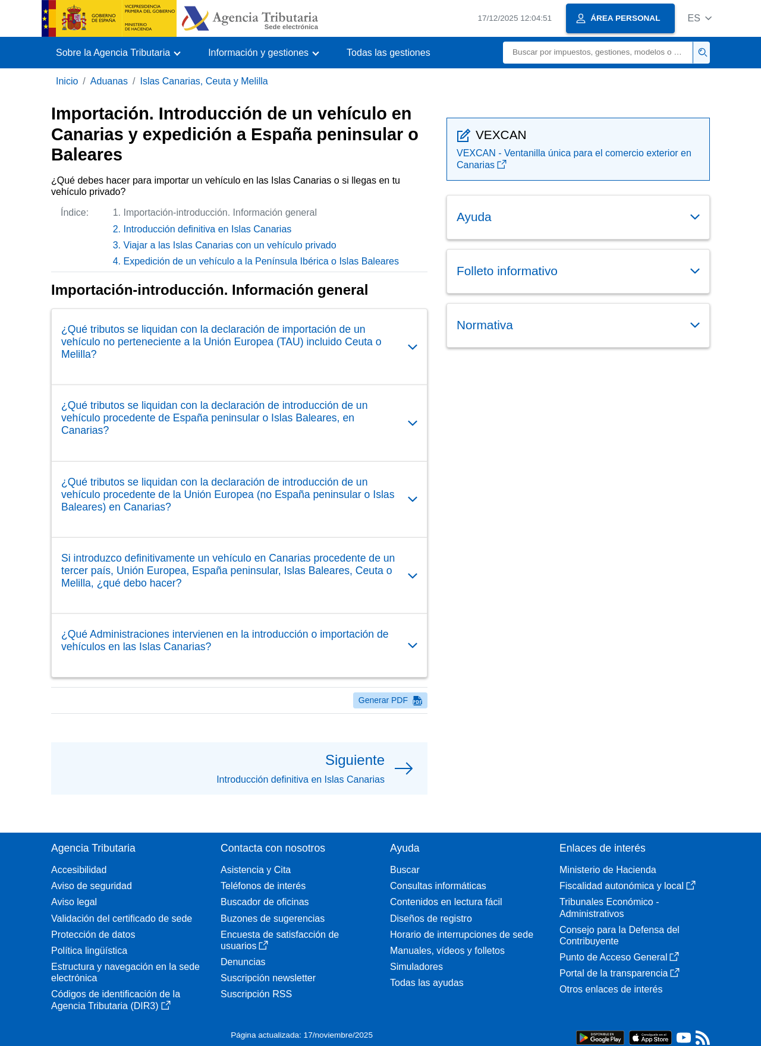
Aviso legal (74, 902)
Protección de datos (93, 935)
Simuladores (416, 967)
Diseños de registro (431, 918)
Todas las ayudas (427, 983)
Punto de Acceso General (619, 957)
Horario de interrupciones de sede (461, 935)
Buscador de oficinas (265, 902)
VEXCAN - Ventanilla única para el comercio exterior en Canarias (574, 158)
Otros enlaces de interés (610, 989)
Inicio (67, 81)
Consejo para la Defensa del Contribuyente (619, 935)
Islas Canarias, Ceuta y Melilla (204, 81)
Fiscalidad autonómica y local (627, 886)
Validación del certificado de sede (121, 918)
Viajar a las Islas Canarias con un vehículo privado (230, 245)
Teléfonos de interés (263, 886)
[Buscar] (598, 53)
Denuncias (243, 962)
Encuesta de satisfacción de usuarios (280, 940)
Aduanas (109, 81)
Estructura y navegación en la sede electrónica (125, 972)
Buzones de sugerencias (273, 918)
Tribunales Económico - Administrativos (609, 907)
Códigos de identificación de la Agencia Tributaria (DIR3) (115, 999)
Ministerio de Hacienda (607, 870)
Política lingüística (89, 951)
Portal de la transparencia (619, 973)
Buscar (405, 870)
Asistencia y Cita (256, 870)
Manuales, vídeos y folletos (447, 951)
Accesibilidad (78, 870)
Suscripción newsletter (268, 978)
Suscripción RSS (256, 994)
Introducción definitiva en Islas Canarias (208, 229)
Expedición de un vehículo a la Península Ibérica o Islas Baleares (261, 261)
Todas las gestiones (388, 53)
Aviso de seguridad (91, 886)
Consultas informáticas (438, 886)
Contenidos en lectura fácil (446, 902)
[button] (699, 18)
